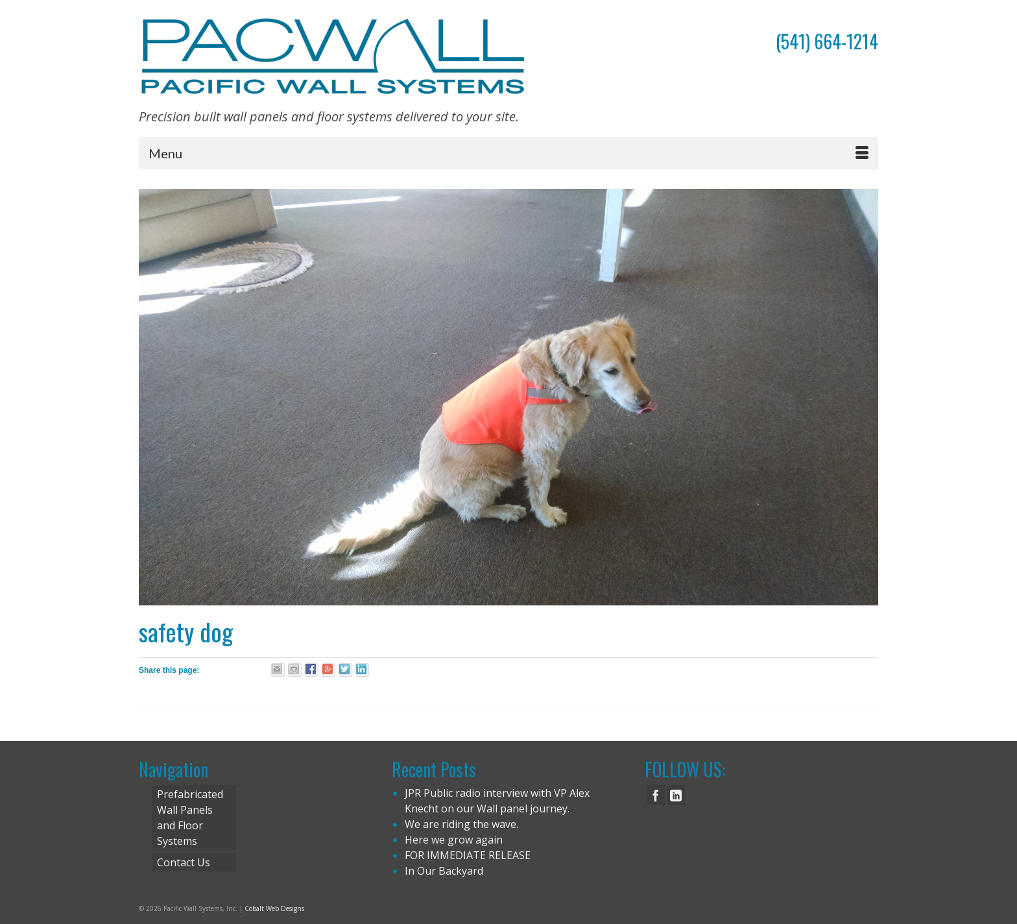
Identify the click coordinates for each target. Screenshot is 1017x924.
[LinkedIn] (676, 795)
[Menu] (508, 153)
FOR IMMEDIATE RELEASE (468, 855)
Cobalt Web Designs (274, 908)
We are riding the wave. (461, 824)
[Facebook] (656, 795)
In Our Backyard (444, 871)
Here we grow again (454, 840)
